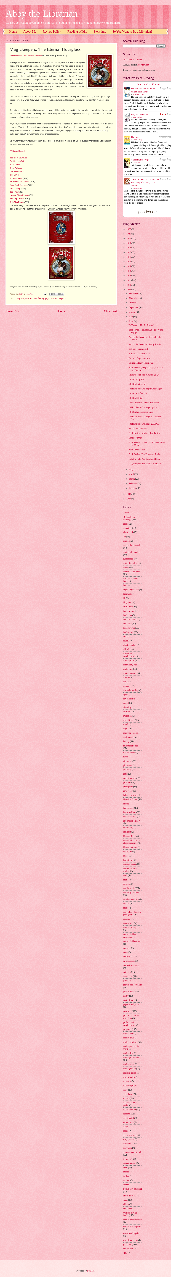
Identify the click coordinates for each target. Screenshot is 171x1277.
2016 (128, 257)
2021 (128, 234)
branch (126, 636)
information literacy (131, 821)
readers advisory (130, 1042)
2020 (128, 238)
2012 (128, 275)
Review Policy (52, 31)
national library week (132, 927)
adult (125, 524)
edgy (125, 729)
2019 (128, 243)
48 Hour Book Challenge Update (142, 407)
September (134, 307)
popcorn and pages (131, 1004)
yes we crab (128, 1249)
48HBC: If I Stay (135, 398)
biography (127, 594)
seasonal (127, 1114)
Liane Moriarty (137, 117)
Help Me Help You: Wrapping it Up (143, 375)
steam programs (130, 1135)
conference (128, 669)
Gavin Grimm (137, 188)
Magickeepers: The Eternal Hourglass (26, 56)
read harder (128, 1033)
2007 (128, 499)
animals (126, 541)
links (125, 856)
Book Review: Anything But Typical (144, 433)
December (134, 293)
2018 (128, 248)
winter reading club (131, 1233)
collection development (128, 654)
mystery (126, 919)
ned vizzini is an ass (131, 941)
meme (125, 880)
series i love (128, 1122)
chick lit (126, 649)
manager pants (129, 864)
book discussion (130, 619)
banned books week (131, 571)
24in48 (126, 513)
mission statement (131, 899)
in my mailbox (129, 812)
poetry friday (128, 1000)
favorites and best (130, 746)
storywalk (127, 1148)
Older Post (110, 311)
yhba (125, 1253)
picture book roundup (132, 985)
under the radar (129, 1196)
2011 (128, 280)
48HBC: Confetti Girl (137, 393)
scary (125, 1090)
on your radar (129, 961)
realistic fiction (129, 1073)
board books (128, 606)
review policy (129, 1077)
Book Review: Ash (136, 450)
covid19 (126, 677)
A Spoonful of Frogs (140, 160)
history (126, 804)
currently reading (130, 690)
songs (125, 1126)
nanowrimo (128, 923)
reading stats (128, 1064)
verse (125, 1200)
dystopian (127, 716)
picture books (129, 992)
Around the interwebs (137, 428)
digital (126, 703)
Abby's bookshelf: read (148, 84)
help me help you (130, 795)
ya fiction (127, 1244)
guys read (49, 298)
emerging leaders (130, 733)
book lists (127, 624)
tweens (126, 1184)
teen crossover (129, 1163)
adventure (127, 528)
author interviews (130, 563)
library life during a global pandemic (131, 841)
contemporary (129, 673)
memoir (126, 884)
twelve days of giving (132, 1189)
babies (126, 567)
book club (127, 615)
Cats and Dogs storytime (139, 358)
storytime (127, 1144)
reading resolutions (131, 1057)
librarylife (127, 851)
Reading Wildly (77, 31)
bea (124, 585)
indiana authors (129, 816)
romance (127, 1081)
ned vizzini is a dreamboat (129, 935)
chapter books (129, 645)
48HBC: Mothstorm (137, 384)
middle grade (60, 298)
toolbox (126, 1180)
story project (128, 1139)
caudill (126, 641)
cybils (125, 694)
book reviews (31, 298)
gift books (127, 761)
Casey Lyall (136, 162)
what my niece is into (132, 1220)
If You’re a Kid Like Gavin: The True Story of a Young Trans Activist (145, 182)
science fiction (129, 1109)
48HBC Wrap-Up (136, 379)
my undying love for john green (132, 913)
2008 (128, 494)
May (131, 469)
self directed (128, 1118)
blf (124, 598)
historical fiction (130, 799)
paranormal (128, 980)
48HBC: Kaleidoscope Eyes (140, 412)
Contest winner (135, 438)
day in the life (129, 699)
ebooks (126, 724)
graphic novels (129, 778)
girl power (127, 765)
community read (130, 665)
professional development (128, 1023)
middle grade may (131, 892)
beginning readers (131, 590)
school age (127, 1094)
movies (126, 903)
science (126, 1098)
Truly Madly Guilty (139, 114)
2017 (128, 252)
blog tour (20, 298)
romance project (130, 1085)
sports (125, 1131)
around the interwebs (132, 545)
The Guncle (136, 137)
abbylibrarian (143, 65)
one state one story (131, 965)
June (131, 321)
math (125, 875)
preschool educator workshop (131, 1016)
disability (127, 707)
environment (128, 737)
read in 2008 (128, 1038)
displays (126, 711)
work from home (130, 1240)
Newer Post (12, 311)
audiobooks (128, 559)
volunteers (127, 1208)
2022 (128, 229)
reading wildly (129, 1068)
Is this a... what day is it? (139, 353)
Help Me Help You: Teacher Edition (144, 459)
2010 (128, 285)
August (132, 312)
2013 (128, 271)
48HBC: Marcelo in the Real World (143, 403)
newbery (127, 948)
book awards (128, 611)
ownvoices (127, 976)
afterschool (128, 532)
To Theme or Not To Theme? (141, 325)
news (125, 952)
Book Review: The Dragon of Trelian (144, 454)
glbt (124, 774)
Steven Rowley (137, 140)
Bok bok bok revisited (138, 349)
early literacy (128, 720)
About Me (29, 31)
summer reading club (132, 1152)
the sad (126, 1172)
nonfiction (127, 956)
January (132, 488)
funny (125, 757)
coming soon (128, 660)
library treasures (130, 847)
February (133, 483)
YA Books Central (17, 151)
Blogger (90, 1271)
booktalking (128, 632)
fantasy (41, 298)
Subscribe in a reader (133, 59)
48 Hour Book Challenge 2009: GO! (144, 424)
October (133, 303)
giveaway (127, 769)
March (132, 479)
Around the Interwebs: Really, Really (144, 344)
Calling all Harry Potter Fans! (141, 363)
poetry (126, 996)
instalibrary (128, 827)
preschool (127, 1011)
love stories (128, 860)
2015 (128, 261)
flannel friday (129, 752)
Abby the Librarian (41, 13)
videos (126, 1204)
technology (128, 1159)
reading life (128, 1053)
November (134, 298)
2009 (128, 289)
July (131, 316)
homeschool (128, 808)
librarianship (128, 836)
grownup (127, 782)
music (125, 908)
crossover (127, 686)
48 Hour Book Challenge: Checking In (145, 389)
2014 (128, 266)
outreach (127, 972)
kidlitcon (127, 832)
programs (127, 1029)
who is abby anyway (132, 1226)
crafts (125, 682)
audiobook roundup (131, 552)
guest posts (128, 787)
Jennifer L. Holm (138, 94)
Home (13, 31)
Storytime (100, 31)
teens (125, 1167)
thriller (126, 1176)
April (131, 474)
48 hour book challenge (129, 518)
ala (124, 536)
